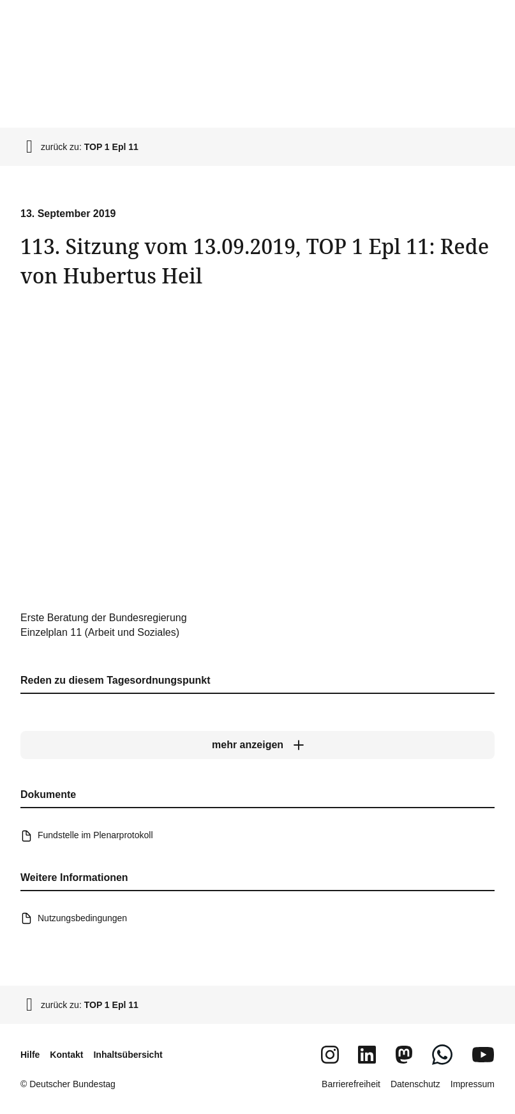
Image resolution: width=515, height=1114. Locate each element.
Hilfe (30, 1055)
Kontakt (66, 1055)
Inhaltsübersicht (127, 1055)
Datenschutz (415, 1084)
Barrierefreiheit (351, 1084)
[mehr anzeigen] (257, 745)
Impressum (473, 1084)
